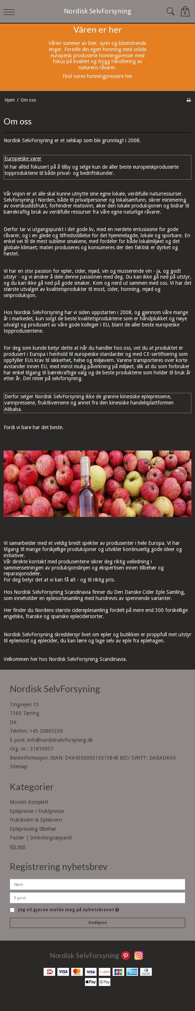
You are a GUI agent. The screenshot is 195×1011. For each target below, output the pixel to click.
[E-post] (97, 897)
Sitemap (19, 766)
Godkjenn (97, 922)
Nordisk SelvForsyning (97, 11)
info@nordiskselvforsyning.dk (60, 740)
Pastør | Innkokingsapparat (41, 838)
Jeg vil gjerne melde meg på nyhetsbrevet (68, 910)
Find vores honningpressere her (97, 76)
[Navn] (97, 884)
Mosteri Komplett (29, 802)
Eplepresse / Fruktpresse (37, 811)
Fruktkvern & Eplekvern (36, 820)
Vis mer (18, 847)
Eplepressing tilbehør (33, 829)
